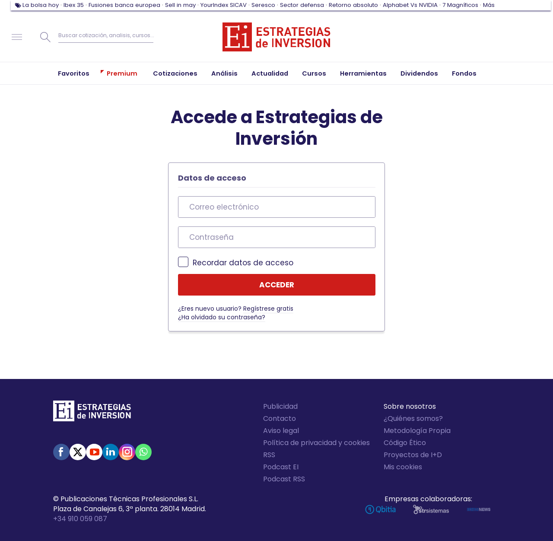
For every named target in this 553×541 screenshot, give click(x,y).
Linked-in (110, 452)
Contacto (279, 418)
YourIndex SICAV (223, 5)
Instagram (127, 452)
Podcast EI (281, 467)
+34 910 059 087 (80, 519)
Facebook (61, 452)
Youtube (94, 452)
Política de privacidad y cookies (316, 443)
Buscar (45, 37)
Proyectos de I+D (413, 455)
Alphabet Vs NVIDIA (410, 5)
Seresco (263, 5)
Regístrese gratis (268, 308)
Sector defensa (302, 5)
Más (489, 5)
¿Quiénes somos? (413, 418)
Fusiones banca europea (124, 5)
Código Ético (405, 443)
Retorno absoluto (353, 5)
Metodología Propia (417, 431)
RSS (269, 455)
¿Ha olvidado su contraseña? (221, 317)
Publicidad (280, 406)
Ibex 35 (74, 5)
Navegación (16, 37)
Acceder (276, 285)
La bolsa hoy (40, 5)
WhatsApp (143, 452)
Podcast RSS (284, 479)
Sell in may (180, 5)
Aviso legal (281, 431)
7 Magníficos (460, 5)
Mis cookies (403, 467)
